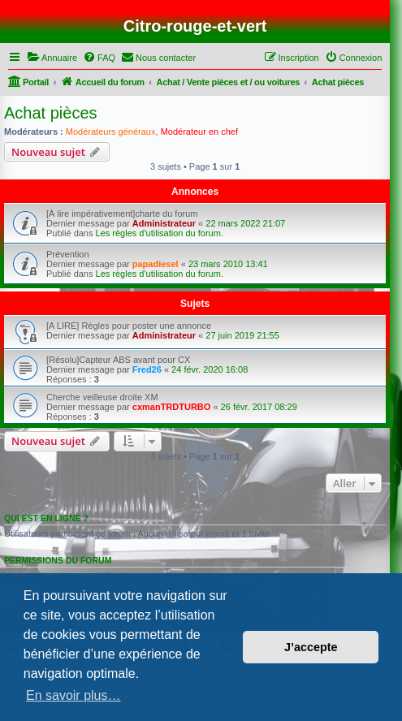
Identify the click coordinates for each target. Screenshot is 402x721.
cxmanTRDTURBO (171, 407)
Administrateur (164, 223)
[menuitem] (52, 57)
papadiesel (155, 264)
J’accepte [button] (311, 647)
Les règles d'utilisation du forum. (159, 233)
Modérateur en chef (199, 131)
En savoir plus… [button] (73, 695)
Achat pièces (50, 113)
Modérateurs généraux (111, 131)
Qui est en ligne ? (46, 518)
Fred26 (147, 369)
